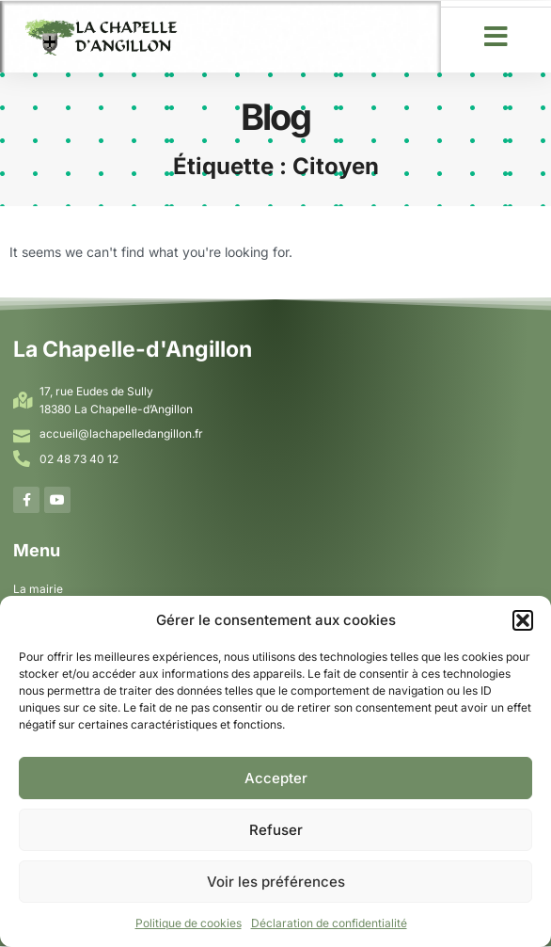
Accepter (275, 778)
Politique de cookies (188, 923)
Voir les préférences (276, 882)
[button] (522, 620)
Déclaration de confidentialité (329, 923)
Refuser (276, 830)
